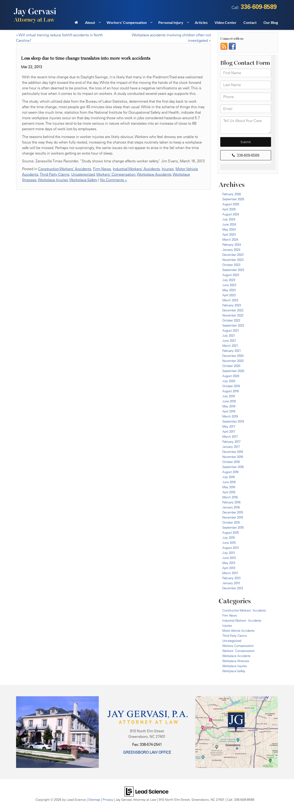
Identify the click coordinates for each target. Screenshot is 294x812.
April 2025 (229, 209)
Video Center (226, 22)
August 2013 (230, 548)
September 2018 (233, 421)
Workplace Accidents (154, 174)
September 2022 (233, 325)
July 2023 (228, 280)
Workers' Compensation (116, 174)
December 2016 (232, 452)
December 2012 (232, 588)
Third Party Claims (54, 174)
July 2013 (228, 553)
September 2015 (233, 527)
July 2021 (228, 335)
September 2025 (233, 199)
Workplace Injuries (53, 180)
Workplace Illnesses (235, 661)
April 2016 (228, 492)
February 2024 (231, 244)
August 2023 (230, 275)
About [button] (90, 22)
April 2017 (228, 431)
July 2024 (228, 219)
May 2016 (228, 487)
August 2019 (230, 391)
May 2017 (228, 426)
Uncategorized (83, 174)
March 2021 (230, 345)
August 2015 (230, 532)
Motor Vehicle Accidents (238, 630)
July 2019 (228, 396)
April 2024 (229, 234)
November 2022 (232, 315)
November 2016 (232, 457)
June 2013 (229, 558)
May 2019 (228, 406)
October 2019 (231, 386)
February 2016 (231, 502)
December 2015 (232, 512)
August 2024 (230, 214)
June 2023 (229, 285)
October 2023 (231, 265)
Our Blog (270, 22)
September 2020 (233, 371)
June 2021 (229, 340)
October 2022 (231, 320)
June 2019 (229, 401)
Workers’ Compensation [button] (127, 22)
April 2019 (228, 411)
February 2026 (231, 194)
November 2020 (232, 361)
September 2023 (233, 270)
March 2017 (230, 436)
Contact (250, 22)
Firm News (102, 168)
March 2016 (230, 497)
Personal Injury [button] (170, 22)
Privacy (108, 799)
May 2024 (229, 229)
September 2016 (233, 467)
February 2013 (231, 578)
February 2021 (231, 350)
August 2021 (230, 330)
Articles (201, 22)
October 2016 (231, 462)
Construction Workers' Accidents (64, 168)
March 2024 (230, 239)
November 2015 (232, 517)
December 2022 (232, 310)
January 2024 (231, 249)
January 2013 (231, 583)
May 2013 (228, 563)
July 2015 (228, 537)
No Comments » (113, 180)
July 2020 (228, 381)
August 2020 (230, 376)
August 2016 (230, 472)
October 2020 (231, 366)
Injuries (168, 168)
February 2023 (231, 305)
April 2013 (228, 568)
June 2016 (229, 482)
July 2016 (228, 477)
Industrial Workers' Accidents (136, 168)
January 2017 (231, 446)
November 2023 (232, 260)
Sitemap (94, 799)
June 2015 (229, 542)
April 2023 (229, 295)
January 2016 (231, 507)
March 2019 (230, 416)
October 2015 (231, 522)
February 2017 (231, 441)
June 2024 (229, 224)
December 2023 (232, 255)
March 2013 (230, 573)
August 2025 (230, 204)
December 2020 (232, 356)
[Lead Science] (146, 791)
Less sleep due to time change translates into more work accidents (85, 58)
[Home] (76, 24)
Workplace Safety (83, 180)
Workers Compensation (238, 646)
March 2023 (230, 300)
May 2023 (229, 290)
